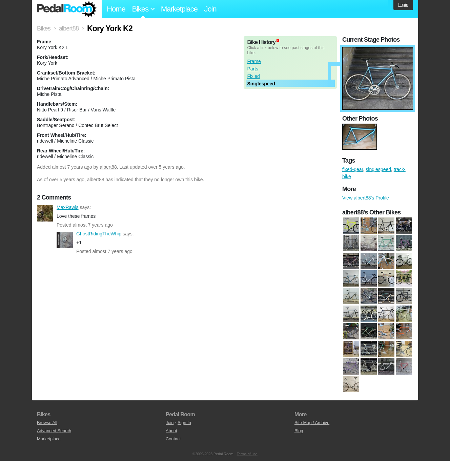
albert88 (108, 167)
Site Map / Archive (311, 422)
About (171, 430)
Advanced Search (54, 430)
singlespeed (378, 169)
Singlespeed (261, 83)
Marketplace (179, 9)
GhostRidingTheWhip (65, 240)
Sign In (184, 422)
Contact (173, 438)
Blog (298, 430)
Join (210, 9)
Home (116, 9)
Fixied (253, 76)
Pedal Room (67, 9)
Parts (252, 68)
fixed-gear (352, 169)
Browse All (47, 422)
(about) (278, 40)
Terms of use (247, 454)
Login (403, 4)
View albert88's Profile (365, 198)
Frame (254, 61)
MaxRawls (45, 213)
